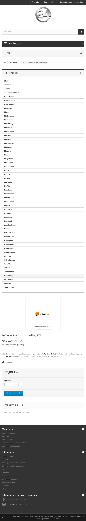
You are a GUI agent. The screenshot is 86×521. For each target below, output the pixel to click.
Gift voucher (9, 167)
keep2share (8, 190)
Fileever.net (8, 120)
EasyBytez (8, 108)
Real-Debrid (8, 248)
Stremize (7, 256)
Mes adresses (7, 440)
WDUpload (8, 279)
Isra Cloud (8, 182)
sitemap (5, 489)
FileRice (7, 139)
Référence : (6, 341)
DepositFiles (9, 104)
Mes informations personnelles (14, 443)
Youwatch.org (9, 287)
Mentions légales (8, 482)
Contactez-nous (66, 2)
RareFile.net (9, 244)
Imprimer (9, 362)
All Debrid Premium (12, 93)
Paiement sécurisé (9, 476)
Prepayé (7, 229)
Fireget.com (9, 159)
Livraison (5, 473)
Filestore (7, 151)
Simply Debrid (9, 252)
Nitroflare (8, 209)
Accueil (5, 459)
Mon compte (9, 428)
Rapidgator (8, 240)
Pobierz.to (8, 217)
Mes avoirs (6, 436)
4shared (7, 85)
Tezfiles (7, 268)
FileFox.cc (8, 128)
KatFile (7, 186)
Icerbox (7, 178)
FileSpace (8, 147)
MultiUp (7, 205)
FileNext (7, 135)
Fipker (6, 155)
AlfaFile (7, 89)
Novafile (7, 213)
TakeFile (7, 264)
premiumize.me (10, 225)
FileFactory (8, 124)
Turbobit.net (9, 272)
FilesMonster (9, 143)
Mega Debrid (9, 202)
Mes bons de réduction (11, 446)
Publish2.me (9, 237)
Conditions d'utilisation (11, 479)
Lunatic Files (9, 198)
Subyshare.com (10, 260)
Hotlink (7, 174)
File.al (6, 112)
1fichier (7, 81)
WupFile (7, 283)
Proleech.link (9, 233)
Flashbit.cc (8, 163)
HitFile (6, 170)
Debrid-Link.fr (9, 100)
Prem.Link (8, 221)
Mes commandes (8, 433)
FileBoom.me (9, 116)
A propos (5, 486)
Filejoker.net (9, 131)
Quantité (7, 380)
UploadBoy (8, 276)
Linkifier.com (9, 194)
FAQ (3, 469)
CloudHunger (9, 96)
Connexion (78, 2)
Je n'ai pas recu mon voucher (13, 463)
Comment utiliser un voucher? (14, 466)
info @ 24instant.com (20, 504)
